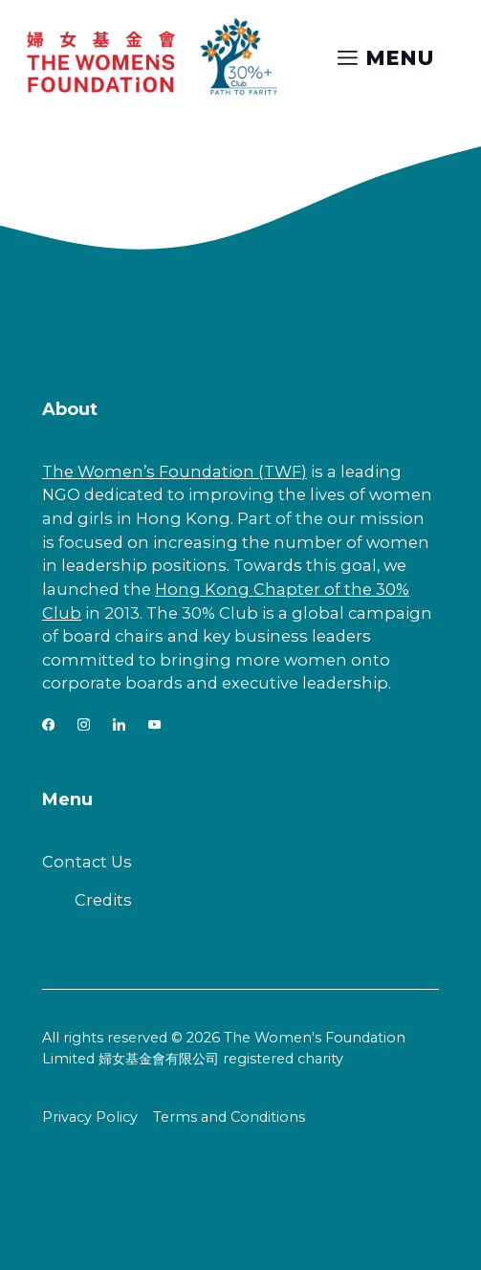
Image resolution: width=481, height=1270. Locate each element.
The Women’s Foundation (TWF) (174, 471)
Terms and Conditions (229, 1117)
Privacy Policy (90, 1117)
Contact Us (87, 861)
